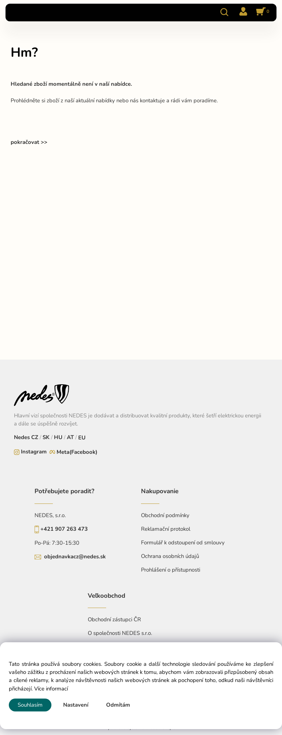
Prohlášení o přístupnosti (170, 569)
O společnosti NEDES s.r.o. (120, 633)
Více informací (51, 688)
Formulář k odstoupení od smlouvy (183, 542)
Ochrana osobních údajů (170, 556)
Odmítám (118, 705)
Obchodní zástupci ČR (114, 619)
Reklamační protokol (165, 529)
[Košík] (261, 12)
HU (57, 437)
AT (69, 437)
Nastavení (75, 705)
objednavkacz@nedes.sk (75, 556)
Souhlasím (30, 705)
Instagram (34, 451)
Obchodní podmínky (165, 515)
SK (46, 437)
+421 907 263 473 (64, 529)
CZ (35, 437)
